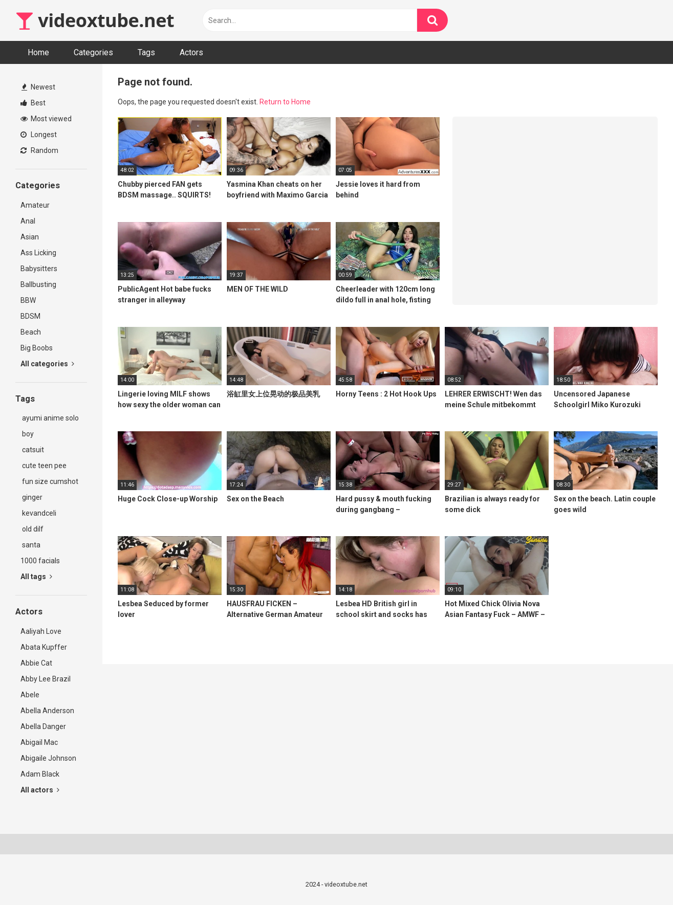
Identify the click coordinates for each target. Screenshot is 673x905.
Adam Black (39, 774)
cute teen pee (43, 465)
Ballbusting (38, 284)
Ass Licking (38, 253)
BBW (28, 300)
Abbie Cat (36, 663)
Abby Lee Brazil (45, 679)
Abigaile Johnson (48, 758)
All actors (39, 790)
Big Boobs (36, 348)
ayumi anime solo (49, 418)
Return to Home (285, 102)
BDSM (30, 316)
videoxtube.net (94, 20)
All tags (36, 576)
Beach (30, 332)
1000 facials (40, 561)
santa (30, 545)
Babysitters (38, 268)
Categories (93, 52)
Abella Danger (43, 726)
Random (39, 150)
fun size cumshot (49, 481)
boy (27, 434)
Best (33, 103)
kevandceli (38, 513)
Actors (191, 52)
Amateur (35, 205)
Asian (29, 237)
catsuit (32, 450)
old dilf (32, 529)
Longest (38, 134)
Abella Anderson (47, 711)
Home (38, 52)
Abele (29, 695)
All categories (47, 364)
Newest (38, 87)
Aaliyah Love (40, 631)
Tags (146, 52)
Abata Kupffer (43, 647)
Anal (27, 221)
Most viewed (46, 119)
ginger (31, 497)
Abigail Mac (39, 742)
